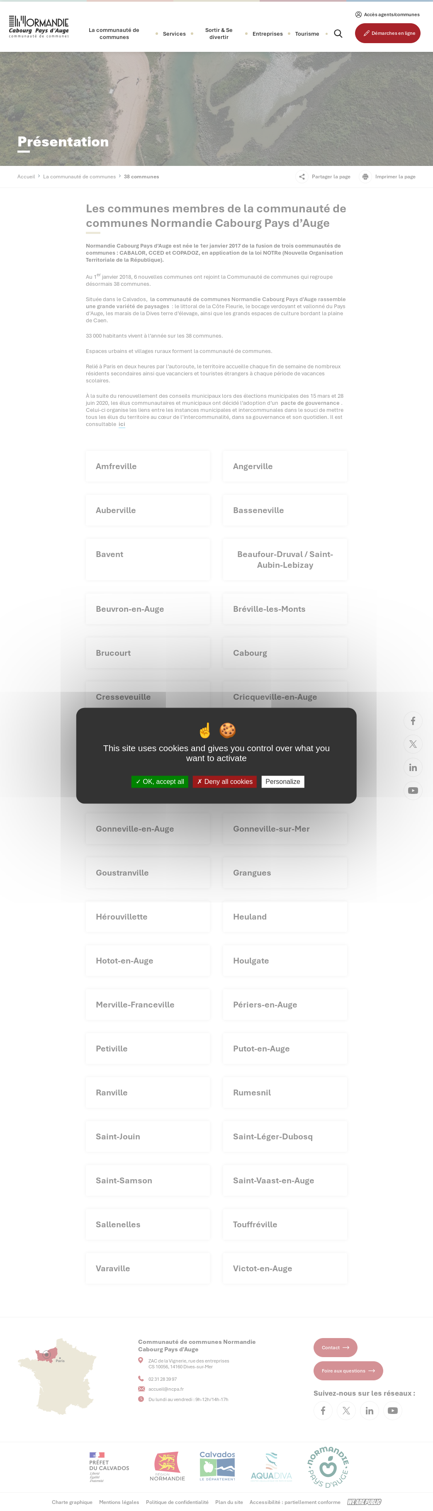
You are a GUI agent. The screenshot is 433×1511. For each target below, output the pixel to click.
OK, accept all (160, 781)
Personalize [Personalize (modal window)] (282, 781)
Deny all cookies (225, 781)
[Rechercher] (331, 33)
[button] (114, 34)
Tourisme (307, 33)
